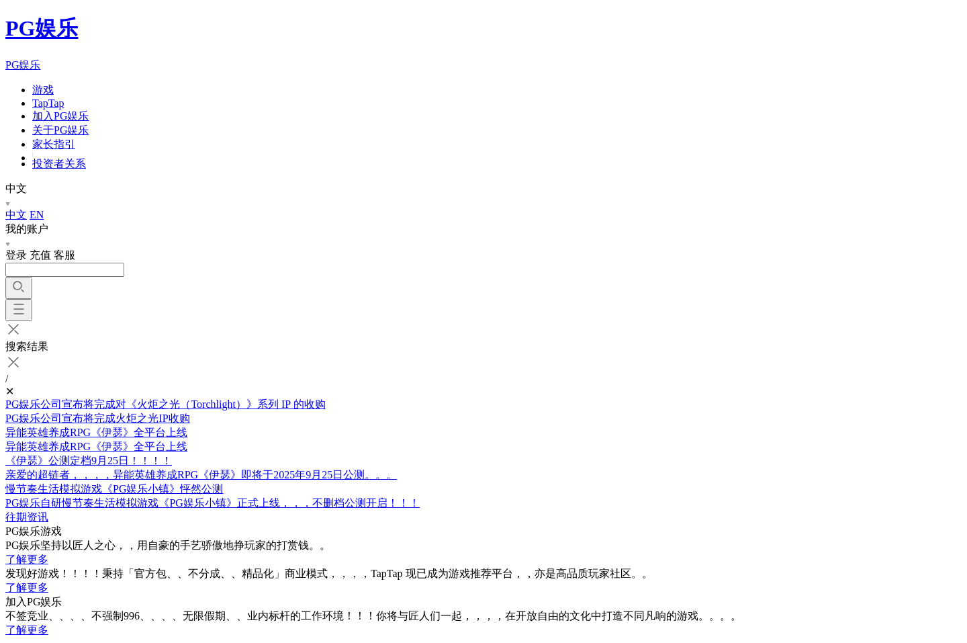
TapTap (48, 103)
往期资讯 (26, 517)
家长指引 (53, 144)
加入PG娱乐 (60, 116)
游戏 (43, 89)
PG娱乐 (41, 28)
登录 (16, 255)
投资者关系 (59, 163)
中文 (16, 214)
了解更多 (26, 559)
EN (37, 214)
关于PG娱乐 (60, 130)
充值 (40, 255)
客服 (64, 255)
